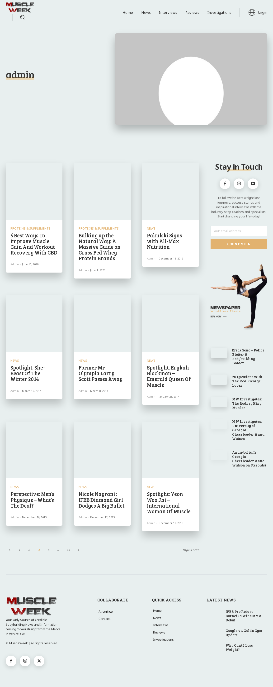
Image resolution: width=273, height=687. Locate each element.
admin (14, 264)
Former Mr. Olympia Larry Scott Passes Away (101, 373)
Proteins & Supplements (30, 228)
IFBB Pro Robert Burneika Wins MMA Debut (244, 615)
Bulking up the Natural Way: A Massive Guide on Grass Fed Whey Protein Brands (100, 247)
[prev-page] (10, 549)
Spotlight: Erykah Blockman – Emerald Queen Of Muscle (169, 376)
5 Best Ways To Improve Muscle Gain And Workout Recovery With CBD (33, 244)
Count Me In (239, 243)
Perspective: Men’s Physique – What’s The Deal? (32, 499)
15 (68, 550)
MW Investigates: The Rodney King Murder (247, 403)
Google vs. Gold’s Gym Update (244, 632)
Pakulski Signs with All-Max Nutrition (164, 241)
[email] (239, 231)
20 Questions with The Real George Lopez (247, 381)
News (151, 228)
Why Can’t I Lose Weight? (239, 647)
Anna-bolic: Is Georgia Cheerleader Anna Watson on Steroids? (249, 458)
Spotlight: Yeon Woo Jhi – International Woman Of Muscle (169, 502)
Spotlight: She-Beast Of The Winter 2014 (27, 373)
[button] (22, 17)
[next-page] (78, 549)
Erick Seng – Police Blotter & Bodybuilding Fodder (248, 356)
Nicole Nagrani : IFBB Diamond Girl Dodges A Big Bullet (101, 499)
